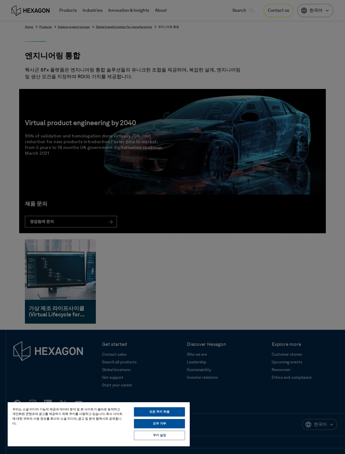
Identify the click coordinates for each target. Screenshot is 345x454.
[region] (99, 424)
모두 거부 (159, 423)
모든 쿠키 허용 (159, 411)
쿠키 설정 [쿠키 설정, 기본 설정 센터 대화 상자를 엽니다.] (159, 435)
